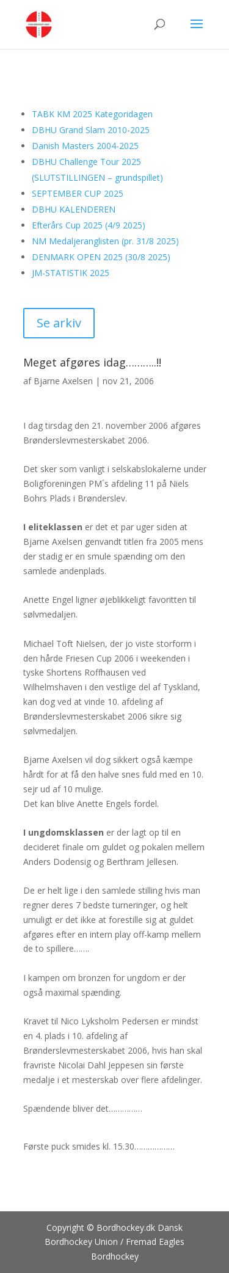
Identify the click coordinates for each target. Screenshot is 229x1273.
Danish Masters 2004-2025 (85, 145)
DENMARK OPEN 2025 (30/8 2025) (101, 257)
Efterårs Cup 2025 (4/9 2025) (88, 225)
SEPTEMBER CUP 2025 (77, 193)
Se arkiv (59, 323)
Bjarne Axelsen (63, 381)
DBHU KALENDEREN (73, 209)
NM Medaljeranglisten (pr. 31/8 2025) (105, 241)
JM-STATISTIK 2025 (70, 273)
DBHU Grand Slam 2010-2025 (91, 130)
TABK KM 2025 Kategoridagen (92, 114)
